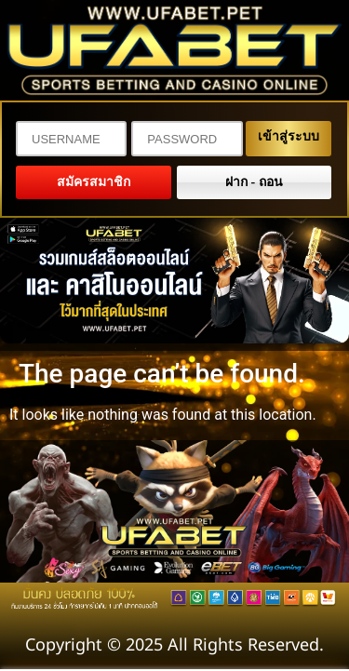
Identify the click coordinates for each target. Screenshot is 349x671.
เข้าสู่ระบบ (288, 136)
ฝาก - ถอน (254, 182)
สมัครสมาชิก (93, 182)
